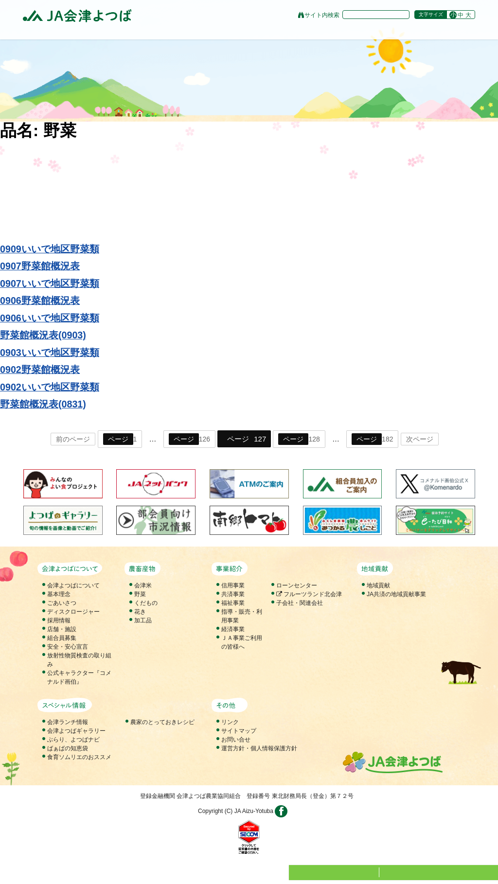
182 (372, 439)
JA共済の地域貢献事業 (396, 594)
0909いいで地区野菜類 (49, 249)
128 (299, 439)
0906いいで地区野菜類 (49, 318)
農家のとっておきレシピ (162, 722)
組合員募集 (61, 638)
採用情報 (59, 620)
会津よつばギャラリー (76, 730)
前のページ (73, 439)
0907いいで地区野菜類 (49, 283)
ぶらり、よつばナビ (73, 739)
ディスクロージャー (73, 611)
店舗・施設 (61, 629)
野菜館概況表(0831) (43, 404)
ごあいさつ (61, 603)
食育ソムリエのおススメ (79, 757)
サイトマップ (238, 730)
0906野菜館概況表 (40, 300)
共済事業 (233, 594)
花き (140, 611)
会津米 (143, 585)
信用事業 (233, 585)
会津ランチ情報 (67, 722)
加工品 (143, 620)
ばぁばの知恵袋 (67, 748)
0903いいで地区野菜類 (49, 352)
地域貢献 (378, 585)
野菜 (140, 594)
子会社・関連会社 (299, 603)
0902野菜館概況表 (40, 369)
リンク (230, 722)
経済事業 (233, 629)
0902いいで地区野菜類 (49, 387)
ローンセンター (296, 585)
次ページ (419, 439)
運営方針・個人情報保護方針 (259, 748)
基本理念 (59, 594)
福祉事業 (233, 603)
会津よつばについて (73, 585)
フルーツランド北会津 (309, 594)
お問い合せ (235, 739)
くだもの (146, 603)
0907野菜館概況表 (40, 266)
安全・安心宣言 (67, 646)
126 (189, 439)
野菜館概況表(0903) (43, 335)
